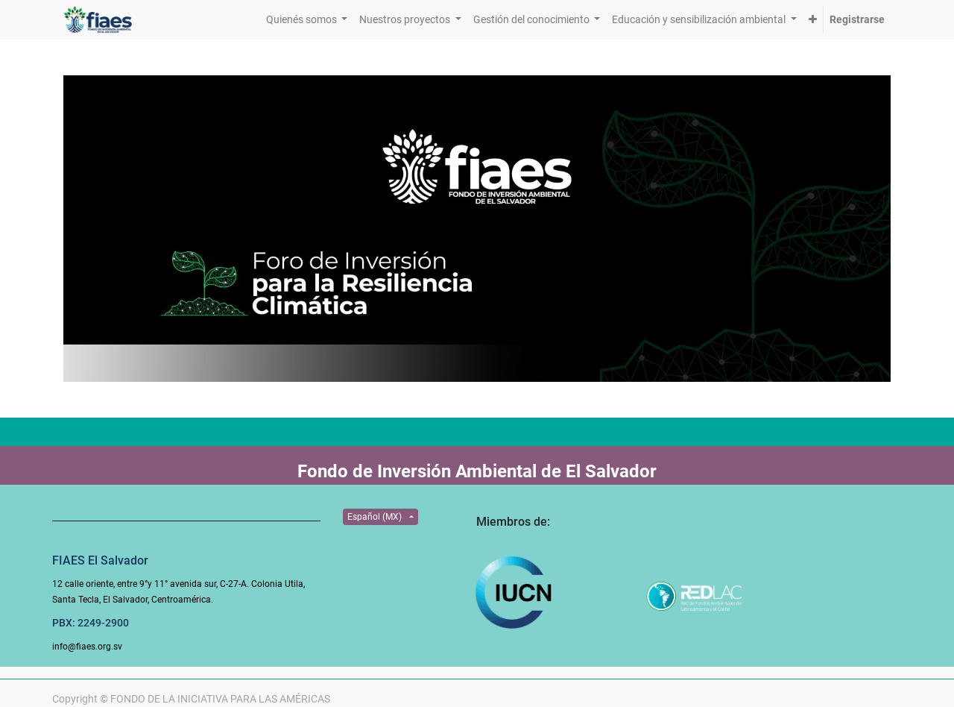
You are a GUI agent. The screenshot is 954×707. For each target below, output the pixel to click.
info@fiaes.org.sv (87, 646)
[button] (813, 20)
